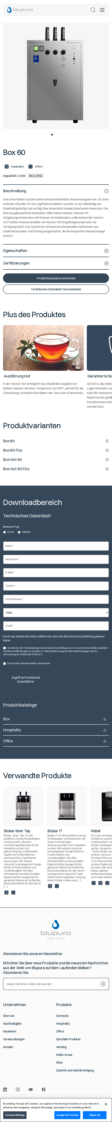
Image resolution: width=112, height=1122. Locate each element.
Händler (24, 532)
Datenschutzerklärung (81, 636)
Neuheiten (9, 1031)
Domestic (62, 1016)
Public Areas (64, 1055)
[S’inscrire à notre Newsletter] (103, 984)
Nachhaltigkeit (12, 1023)
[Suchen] (93, 10)
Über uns (8, 1016)
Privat (8, 532)
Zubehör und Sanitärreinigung (75, 1070)
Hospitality (56, 730)
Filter (59, 1062)
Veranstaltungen (14, 1039)
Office (56, 741)
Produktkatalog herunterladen (56, 278)
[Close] (106, 1108)
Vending (61, 1047)
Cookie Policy (86, 1099)
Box (56, 719)
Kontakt (8, 1047)
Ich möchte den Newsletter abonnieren (26, 663)
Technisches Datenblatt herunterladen (56, 289)
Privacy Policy (67, 1099)
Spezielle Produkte (68, 1039)
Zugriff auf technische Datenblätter (26, 679)
